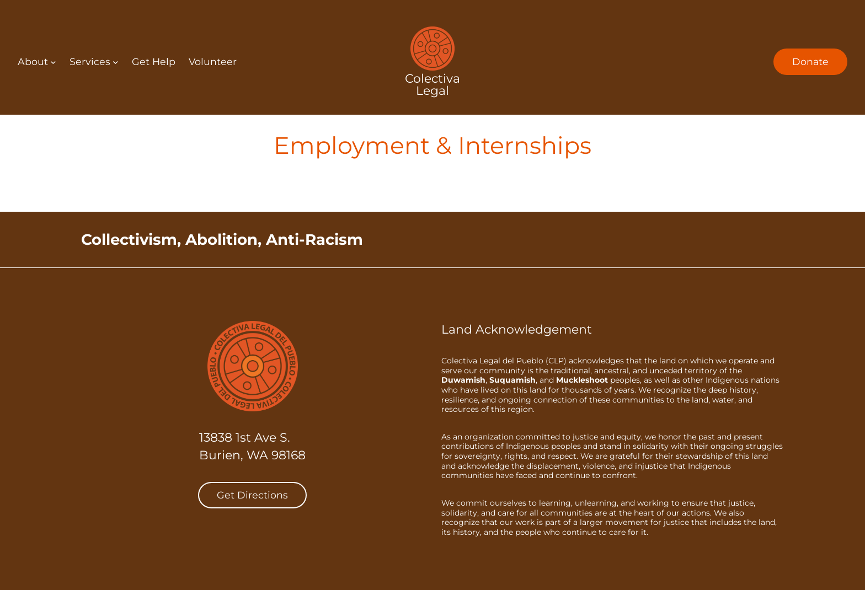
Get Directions (252, 495)
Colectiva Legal (432, 84)
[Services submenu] (116, 62)
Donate (810, 61)
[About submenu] (53, 62)
